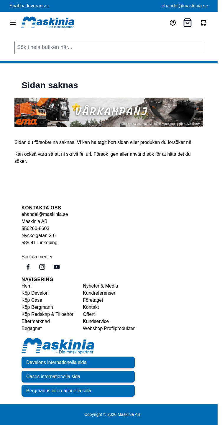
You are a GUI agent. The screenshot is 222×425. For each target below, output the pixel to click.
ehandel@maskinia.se (185, 5)
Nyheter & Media (100, 285)
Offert (89, 314)
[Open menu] (13, 22)
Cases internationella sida (53, 376)
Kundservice (96, 321)
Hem (27, 285)
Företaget (93, 300)
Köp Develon (35, 293)
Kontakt (91, 307)
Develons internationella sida (56, 362)
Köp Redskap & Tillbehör (47, 314)
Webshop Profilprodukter (109, 328)
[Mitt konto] (172, 22)
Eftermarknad (36, 321)
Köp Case (32, 300)
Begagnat (32, 328)
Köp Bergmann (37, 307)
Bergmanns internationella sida (58, 390)
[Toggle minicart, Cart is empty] (203, 22)
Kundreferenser (99, 293)
